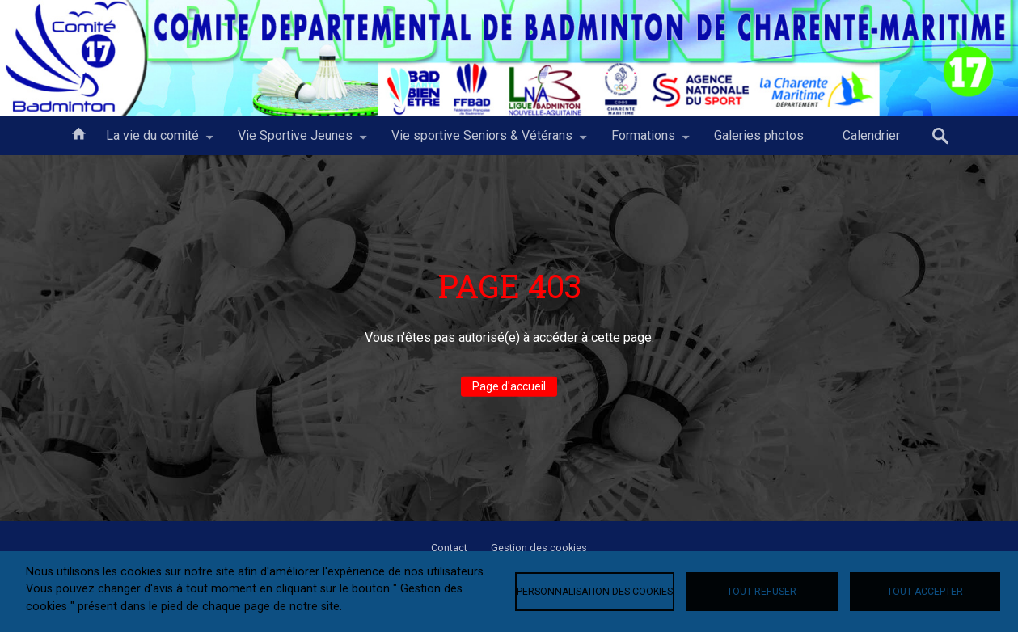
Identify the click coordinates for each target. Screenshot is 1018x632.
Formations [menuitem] (643, 141)
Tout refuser (761, 591)
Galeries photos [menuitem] (759, 135)
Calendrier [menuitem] (871, 135)
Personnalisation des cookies (595, 591)
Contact (449, 547)
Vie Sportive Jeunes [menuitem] (295, 141)
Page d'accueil (509, 386)
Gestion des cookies (539, 547)
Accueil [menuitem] (78, 132)
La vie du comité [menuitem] (152, 141)
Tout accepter (925, 591)
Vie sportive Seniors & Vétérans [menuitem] (482, 141)
